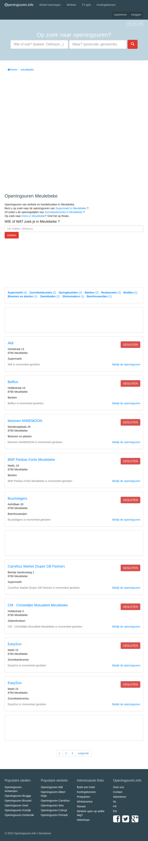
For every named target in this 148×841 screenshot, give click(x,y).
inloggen (136, 14)
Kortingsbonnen (106, 4)
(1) (130, 292)
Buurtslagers (17, 498)
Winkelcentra (84, 801)
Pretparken (83, 796)
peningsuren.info (19, 5)
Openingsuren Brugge (18, 795)
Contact (117, 791)
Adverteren (119, 796)
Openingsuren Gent (16, 805)
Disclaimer (45, 833)
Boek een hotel (86, 787)
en (141, 23)
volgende (83, 753)
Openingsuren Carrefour (55, 800)
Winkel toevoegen (50, 4)
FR (115, 806)
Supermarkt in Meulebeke (71, 208)
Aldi (10, 343)
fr (134, 23)
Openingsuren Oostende (19, 815)
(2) (42, 292)
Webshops (83, 819)
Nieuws (81, 806)
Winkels (71, 4)
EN (115, 811)
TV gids (86, 4)
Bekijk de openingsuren (126, 364)
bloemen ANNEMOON (25, 421)
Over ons (118, 787)
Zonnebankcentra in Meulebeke (63, 212)
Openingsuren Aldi (52, 787)
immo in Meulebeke (33, 216)
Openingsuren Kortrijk (18, 810)
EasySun (15, 644)
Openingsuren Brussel (18, 800)
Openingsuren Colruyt (54, 810)
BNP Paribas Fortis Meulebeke (31, 460)
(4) (17, 292)
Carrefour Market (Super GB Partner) (36, 566)
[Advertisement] (33, 131)
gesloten (130, 344)
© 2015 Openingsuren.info (20, 833)
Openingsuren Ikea (52, 805)
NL (115, 801)
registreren (120, 14)
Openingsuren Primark (54, 815)
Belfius (13, 382)
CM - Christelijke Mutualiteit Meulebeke (38, 605)
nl (129, 23)
